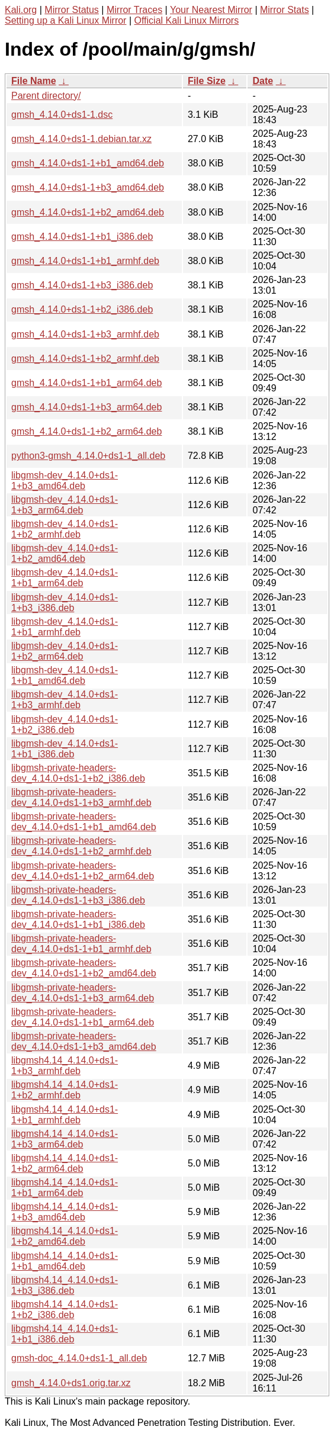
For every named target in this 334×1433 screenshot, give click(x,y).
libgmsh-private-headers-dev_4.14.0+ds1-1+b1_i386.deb (78, 919)
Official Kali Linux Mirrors (186, 20)
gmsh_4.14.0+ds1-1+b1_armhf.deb (85, 261)
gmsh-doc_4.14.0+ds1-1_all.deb (79, 1358)
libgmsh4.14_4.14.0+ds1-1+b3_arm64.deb (64, 1139)
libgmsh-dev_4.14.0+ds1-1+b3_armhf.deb (64, 699)
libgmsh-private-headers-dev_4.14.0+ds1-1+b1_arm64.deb (82, 1017)
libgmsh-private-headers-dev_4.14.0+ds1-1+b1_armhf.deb (81, 943)
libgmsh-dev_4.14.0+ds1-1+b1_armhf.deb (64, 626)
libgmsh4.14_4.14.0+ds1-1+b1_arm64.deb (64, 1187)
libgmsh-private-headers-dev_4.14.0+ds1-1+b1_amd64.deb (83, 821)
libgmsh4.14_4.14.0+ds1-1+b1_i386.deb (64, 1333)
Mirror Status (71, 10)
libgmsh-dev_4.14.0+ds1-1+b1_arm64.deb (64, 577)
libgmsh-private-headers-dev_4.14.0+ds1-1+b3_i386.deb (78, 895)
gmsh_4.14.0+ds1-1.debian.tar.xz (81, 139)
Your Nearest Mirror (211, 10)
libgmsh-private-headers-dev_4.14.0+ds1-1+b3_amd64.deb (83, 1041)
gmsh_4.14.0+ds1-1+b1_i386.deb (82, 237)
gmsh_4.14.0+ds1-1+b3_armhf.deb (85, 334)
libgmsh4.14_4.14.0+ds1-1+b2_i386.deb (64, 1309)
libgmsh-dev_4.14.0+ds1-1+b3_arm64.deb (64, 504)
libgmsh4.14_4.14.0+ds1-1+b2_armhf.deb (64, 1089)
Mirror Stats (284, 10)
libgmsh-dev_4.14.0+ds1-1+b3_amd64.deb (64, 480)
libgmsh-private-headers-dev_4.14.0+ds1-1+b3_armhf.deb (81, 797)
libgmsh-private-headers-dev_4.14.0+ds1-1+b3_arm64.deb (82, 992)
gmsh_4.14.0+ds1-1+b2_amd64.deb (87, 212)
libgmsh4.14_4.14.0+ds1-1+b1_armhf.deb (64, 1114)
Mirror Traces (134, 10)
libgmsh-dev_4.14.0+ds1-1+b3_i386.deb (64, 602)
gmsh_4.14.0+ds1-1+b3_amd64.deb (87, 187)
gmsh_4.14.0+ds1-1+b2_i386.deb (82, 309)
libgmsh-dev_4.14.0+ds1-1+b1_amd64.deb (64, 675)
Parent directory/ (46, 96)
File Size (207, 81)
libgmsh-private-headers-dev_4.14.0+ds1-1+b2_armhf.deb (81, 846)
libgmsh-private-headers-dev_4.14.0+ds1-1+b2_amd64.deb (83, 968)
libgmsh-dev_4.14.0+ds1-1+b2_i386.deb (64, 724)
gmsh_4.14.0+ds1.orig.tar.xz (70, 1383)
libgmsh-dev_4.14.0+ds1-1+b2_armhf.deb (64, 529)
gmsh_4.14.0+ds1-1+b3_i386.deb (82, 285)
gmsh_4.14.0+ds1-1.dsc (62, 115)
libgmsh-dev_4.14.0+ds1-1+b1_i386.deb (64, 748)
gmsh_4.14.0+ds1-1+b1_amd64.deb (87, 163)
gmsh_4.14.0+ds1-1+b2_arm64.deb (86, 431)
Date (262, 81)
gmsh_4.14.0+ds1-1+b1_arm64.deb (86, 383)
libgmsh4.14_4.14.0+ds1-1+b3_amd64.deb (64, 1211)
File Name (33, 81)
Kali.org (21, 10)
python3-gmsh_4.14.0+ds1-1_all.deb (88, 456)
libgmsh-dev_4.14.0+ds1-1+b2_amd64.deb (64, 553)
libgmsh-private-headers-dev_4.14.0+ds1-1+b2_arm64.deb (82, 870)
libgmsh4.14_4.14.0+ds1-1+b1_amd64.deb (64, 1261)
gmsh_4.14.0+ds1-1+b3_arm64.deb (86, 407)
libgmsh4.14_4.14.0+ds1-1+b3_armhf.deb (64, 1065)
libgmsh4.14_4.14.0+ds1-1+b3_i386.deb (64, 1285)
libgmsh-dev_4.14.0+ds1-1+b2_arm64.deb (64, 651)
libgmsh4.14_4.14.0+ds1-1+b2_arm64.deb (64, 1163)
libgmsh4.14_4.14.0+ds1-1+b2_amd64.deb (64, 1236)
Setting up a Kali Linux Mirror (65, 20)
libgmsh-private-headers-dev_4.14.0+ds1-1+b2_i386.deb (78, 773)
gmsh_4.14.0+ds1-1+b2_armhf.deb (85, 359)
